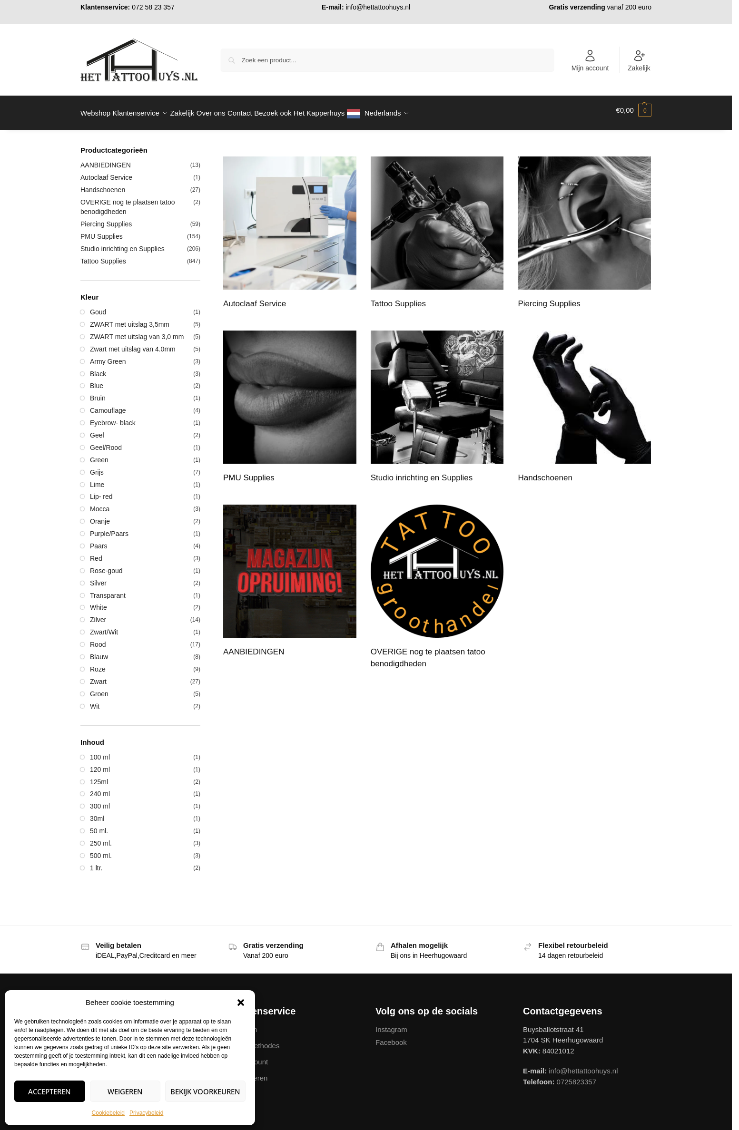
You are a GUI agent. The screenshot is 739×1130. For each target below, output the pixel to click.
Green (99, 454)
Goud (98, 307)
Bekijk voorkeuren (205, 1091)
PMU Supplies (101, 231)
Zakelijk (639, 60)
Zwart (98, 676)
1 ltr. (96, 863)
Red (96, 553)
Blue (96, 380)
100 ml (100, 752)
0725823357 (576, 1076)
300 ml (100, 801)
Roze (98, 664)
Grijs (97, 467)
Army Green (108, 356)
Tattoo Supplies (103, 256)
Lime (97, 479)
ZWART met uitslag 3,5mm (129, 319)
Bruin (98, 393)
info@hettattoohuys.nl (377, 7)
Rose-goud (106, 565)
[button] (241, 1002)
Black (98, 368)
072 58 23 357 (153, 7)
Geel (97, 430)
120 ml (100, 764)
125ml (99, 776)
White (98, 602)
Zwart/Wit (104, 627)
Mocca (99, 503)
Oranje (100, 516)
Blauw (99, 651)
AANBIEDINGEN (105, 160)
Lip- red (101, 491)
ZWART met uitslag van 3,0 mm (137, 331)
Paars (99, 541)
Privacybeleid (146, 1113)
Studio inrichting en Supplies (122, 243)
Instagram (391, 1024)
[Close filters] (203, 145)
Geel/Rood (106, 442)
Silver (98, 578)
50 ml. (99, 825)
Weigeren (125, 1091)
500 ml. (101, 850)
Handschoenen (102, 184)
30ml (97, 813)
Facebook (391, 1037)
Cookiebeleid (108, 1113)
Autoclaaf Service (106, 172)
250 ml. (101, 838)
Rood (98, 639)
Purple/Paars (109, 528)
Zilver (98, 614)
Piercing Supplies (106, 219)
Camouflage (108, 405)
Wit (94, 700)
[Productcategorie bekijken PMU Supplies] (289, 402)
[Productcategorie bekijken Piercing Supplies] (584, 228)
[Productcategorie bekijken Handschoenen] (584, 402)
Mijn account (590, 60)
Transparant (108, 590)
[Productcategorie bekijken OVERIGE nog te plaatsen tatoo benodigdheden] (437, 582)
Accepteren (49, 1091)
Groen (99, 688)
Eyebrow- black (113, 417)
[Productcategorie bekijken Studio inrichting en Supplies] (437, 402)
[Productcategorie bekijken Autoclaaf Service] (289, 228)
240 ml (100, 788)
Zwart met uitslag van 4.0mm (133, 344)
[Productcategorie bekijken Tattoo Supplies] (437, 228)
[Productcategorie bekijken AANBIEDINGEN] (289, 576)
